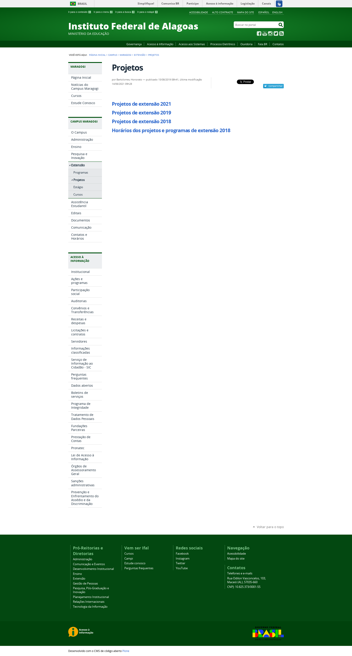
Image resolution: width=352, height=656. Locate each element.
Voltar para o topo (270, 527)
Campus (112, 54)
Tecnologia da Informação (90, 607)
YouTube (264, 33)
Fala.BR (262, 44)
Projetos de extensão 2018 (141, 121)
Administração (82, 559)
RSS (281, 33)
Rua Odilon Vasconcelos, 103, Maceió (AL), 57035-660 (246, 580)
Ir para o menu (103, 12)
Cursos (129, 554)
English (277, 12)
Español (263, 12)
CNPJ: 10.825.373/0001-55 (243, 587)
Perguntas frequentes (138, 568)
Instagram (270, 33)
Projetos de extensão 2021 (141, 103)
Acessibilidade (198, 12)
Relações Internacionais (88, 602)
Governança (134, 44)
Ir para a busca (125, 12)
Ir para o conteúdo (79, 12)
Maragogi (125, 54)
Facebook (259, 33)
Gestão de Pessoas (85, 583)
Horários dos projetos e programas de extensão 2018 (171, 130)
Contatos (278, 44)
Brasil (82, 4)
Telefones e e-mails (239, 573)
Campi (128, 558)
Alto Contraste (222, 12)
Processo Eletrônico (222, 44)
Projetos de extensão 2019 (141, 112)
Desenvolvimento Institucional (93, 569)
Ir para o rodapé (147, 12)
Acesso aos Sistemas (192, 44)
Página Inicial (97, 54)
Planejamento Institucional (91, 597)
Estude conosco (134, 563)
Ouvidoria (246, 44)
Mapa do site (245, 12)
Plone (125, 651)
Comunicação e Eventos (89, 564)
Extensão (139, 54)
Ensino (77, 574)
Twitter (276, 33)
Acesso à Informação (160, 44)
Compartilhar (275, 85)
